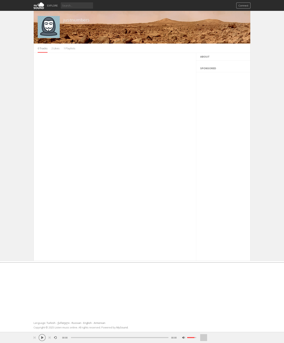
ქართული (63, 323)
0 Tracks (43, 48)
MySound (122, 327)
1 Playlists (69, 48)
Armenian (99, 323)
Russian (76, 323)
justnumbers (76, 20)
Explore (52, 5)
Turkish (51, 323)
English (87, 323)
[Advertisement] (223, 165)
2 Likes (55, 48)
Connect (243, 5)
